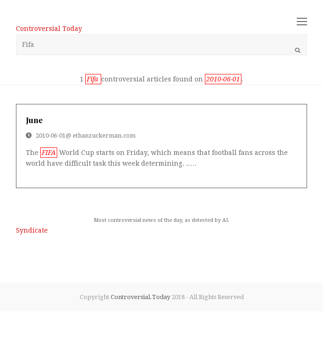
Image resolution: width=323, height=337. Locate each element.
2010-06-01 (51, 135)
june (34, 119)
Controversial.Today (140, 296)
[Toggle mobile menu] (302, 22)
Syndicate (32, 230)
